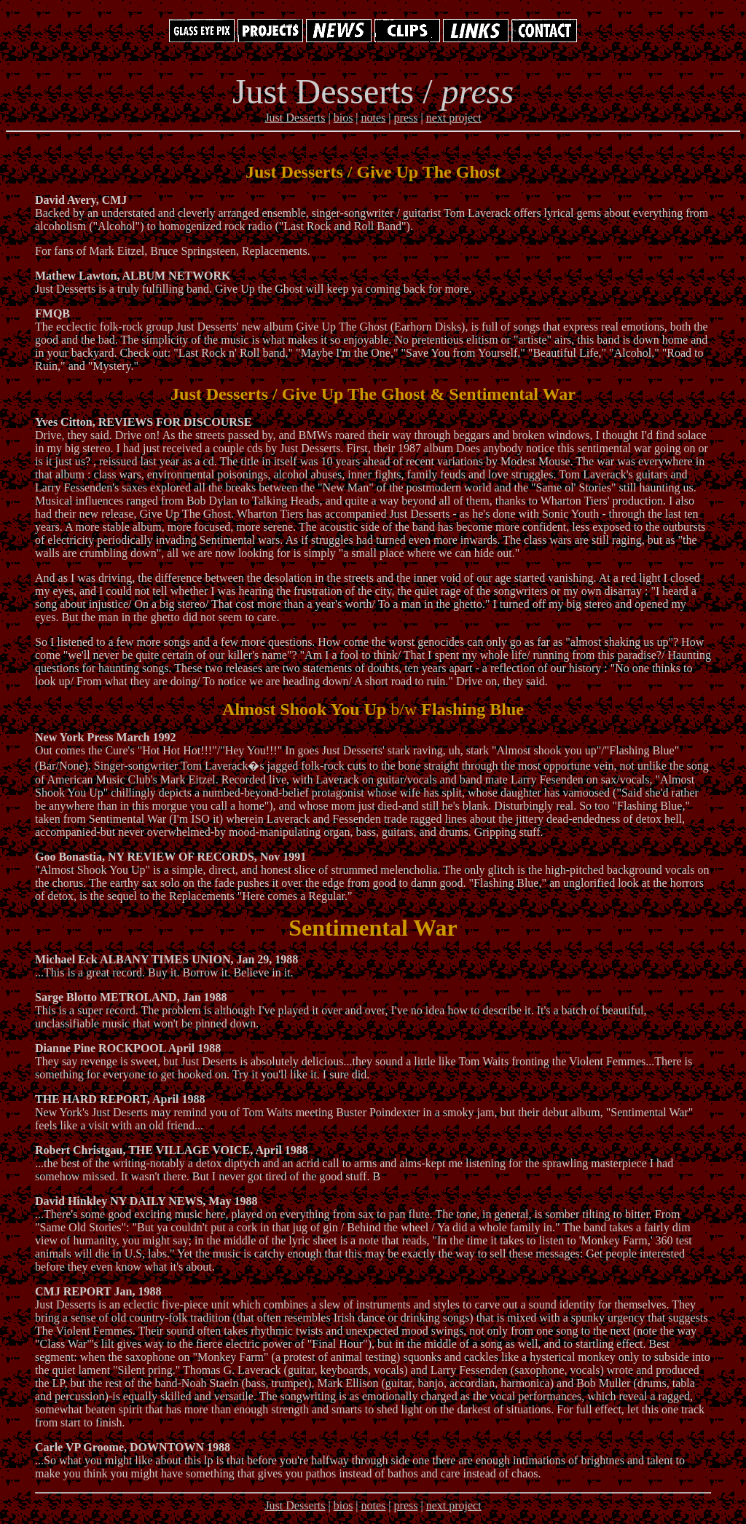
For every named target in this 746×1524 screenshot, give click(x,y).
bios (343, 117)
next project (454, 117)
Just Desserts (294, 117)
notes (373, 117)
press (406, 117)
